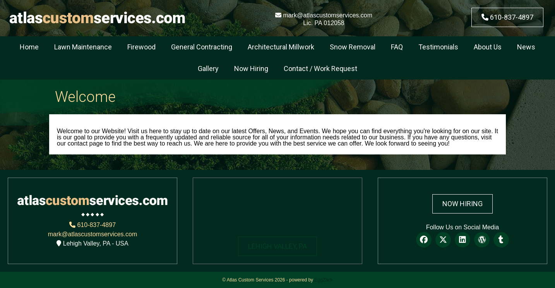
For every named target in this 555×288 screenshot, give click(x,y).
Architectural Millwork (281, 47)
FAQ (397, 47)
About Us (488, 47)
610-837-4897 (507, 17)
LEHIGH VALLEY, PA (277, 246)
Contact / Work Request (320, 68)
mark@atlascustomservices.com (323, 15)
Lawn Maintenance (83, 47)
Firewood (141, 47)
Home (29, 47)
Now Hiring (251, 68)
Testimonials (438, 47)
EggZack (323, 280)
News (526, 47)
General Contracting (201, 47)
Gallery (208, 68)
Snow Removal (352, 47)
